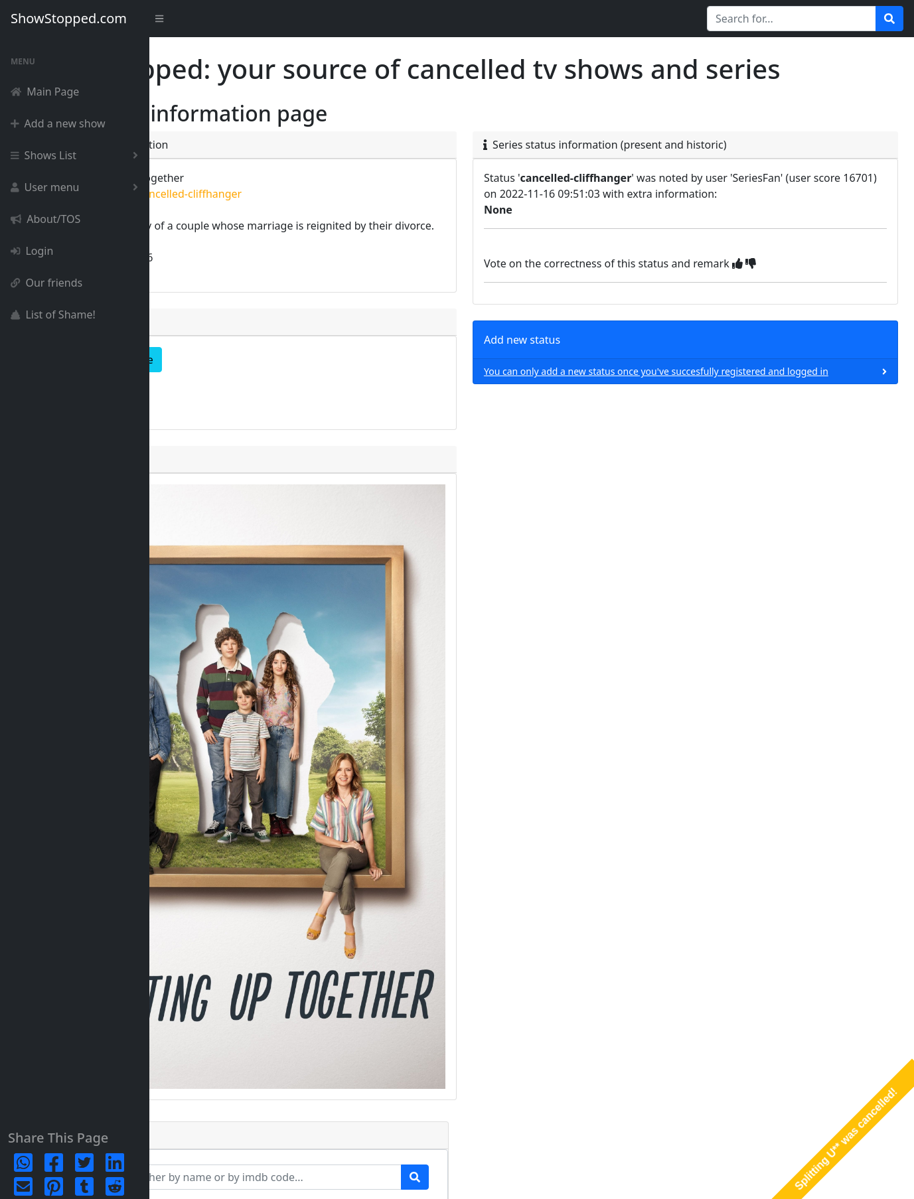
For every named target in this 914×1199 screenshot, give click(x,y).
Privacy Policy (776, 1176)
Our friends (46, 282)
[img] (804, 295)
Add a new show (58, 123)
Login (32, 251)
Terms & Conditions (856, 1176)
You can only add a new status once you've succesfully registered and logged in (701, 410)
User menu (77, 187)
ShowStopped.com (69, 18)
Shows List (77, 155)
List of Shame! (53, 314)
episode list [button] (213, 427)
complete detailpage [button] (236, 391)
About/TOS (45, 219)
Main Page (45, 91)
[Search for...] (791, 18)
